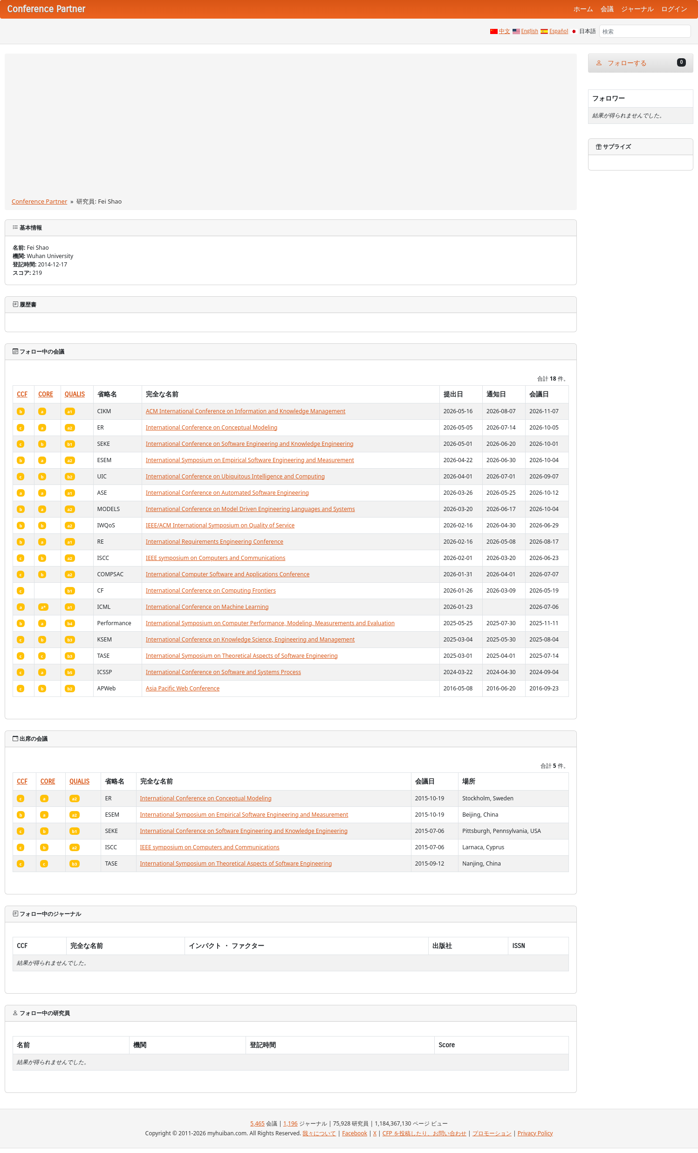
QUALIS (75, 394)
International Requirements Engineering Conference (214, 542)
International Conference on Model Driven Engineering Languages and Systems (250, 509)
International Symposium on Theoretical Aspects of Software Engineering (242, 656)
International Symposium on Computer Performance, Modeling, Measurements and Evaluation (270, 623)
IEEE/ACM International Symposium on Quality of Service (220, 525)
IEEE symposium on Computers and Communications (215, 558)
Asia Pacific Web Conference (182, 688)
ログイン (674, 9)
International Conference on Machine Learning (207, 607)
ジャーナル (637, 9)
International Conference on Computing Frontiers (211, 590)
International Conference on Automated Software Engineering (227, 493)
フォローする (640, 62)
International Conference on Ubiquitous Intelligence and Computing (235, 476)
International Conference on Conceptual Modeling (211, 427)
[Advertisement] (290, 127)
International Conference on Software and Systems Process (223, 672)
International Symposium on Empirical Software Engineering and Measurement (250, 460)
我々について (319, 1133)
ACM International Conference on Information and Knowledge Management (245, 411)
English (530, 31)
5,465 (257, 1123)
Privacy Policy (535, 1133)
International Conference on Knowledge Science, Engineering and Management (250, 639)
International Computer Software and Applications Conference (227, 574)
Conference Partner (39, 201)
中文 (504, 31)
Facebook (354, 1133)
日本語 (587, 31)
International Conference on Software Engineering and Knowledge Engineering (250, 444)
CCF (22, 394)
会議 (607, 9)
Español (558, 31)
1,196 (290, 1123)
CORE (45, 394)
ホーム (583, 9)
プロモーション (492, 1133)
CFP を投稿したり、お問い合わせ (424, 1133)
